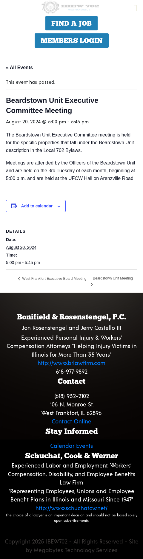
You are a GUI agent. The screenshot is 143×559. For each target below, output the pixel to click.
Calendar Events (71, 445)
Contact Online (71, 421)
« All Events (19, 67)
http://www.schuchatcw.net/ (71, 507)
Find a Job (71, 23)
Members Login (72, 40)
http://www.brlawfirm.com (71, 362)
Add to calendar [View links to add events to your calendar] (37, 206)
